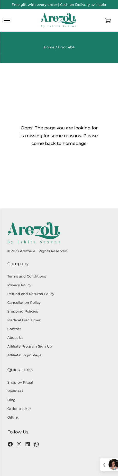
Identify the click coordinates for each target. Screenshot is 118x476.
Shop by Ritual (20, 382)
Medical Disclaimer (24, 320)
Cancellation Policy (24, 302)
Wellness (15, 391)
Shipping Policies (22, 311)
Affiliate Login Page (24, 355)
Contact (14, 329)
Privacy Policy (19, 285)
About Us (15, 337)
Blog (11, 400)
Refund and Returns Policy (30, 294)
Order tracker (19, 408)
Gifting (13, 417)
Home (49, 47)
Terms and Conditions (26, 276)
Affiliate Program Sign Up (29, 346)
